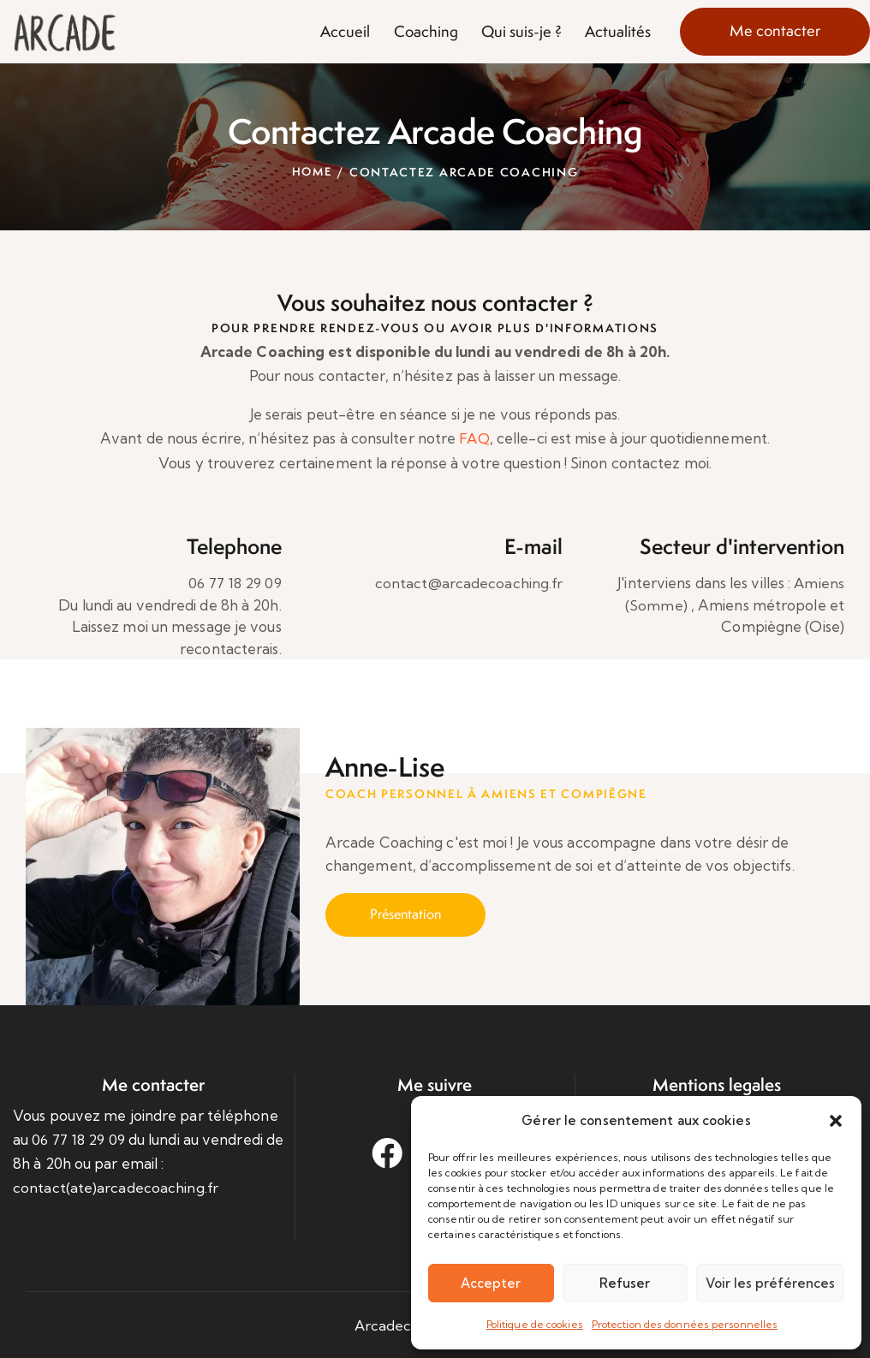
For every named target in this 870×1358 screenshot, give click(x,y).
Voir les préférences (770, 1283)
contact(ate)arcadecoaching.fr (115, 1187)
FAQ (474, 438)
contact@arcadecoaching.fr (469, 583)
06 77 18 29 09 (232, 583)
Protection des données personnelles (685, 1324)
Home (311, 172)
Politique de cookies (534, 1324)
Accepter (491, 1283)
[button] (835, 1120)
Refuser (624, 1283)
